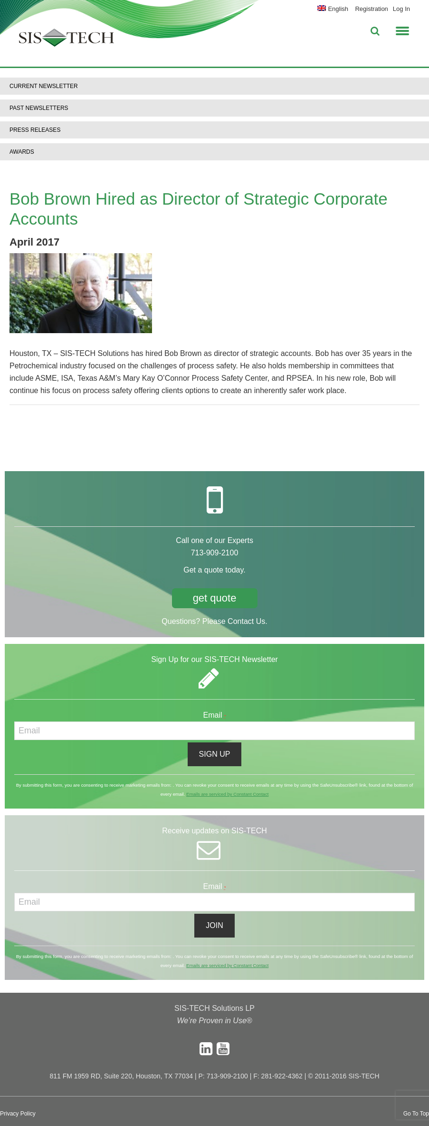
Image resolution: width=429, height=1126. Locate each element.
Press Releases (35, 130)
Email (214, 715)
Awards (22, 151)
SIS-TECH (66, 40)
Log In (401, 9)
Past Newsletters (39, 108)
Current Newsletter (44, 86)
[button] (402, 29)
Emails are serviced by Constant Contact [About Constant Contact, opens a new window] (227, 794)
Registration (371, 9)
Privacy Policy (18, 1113)
